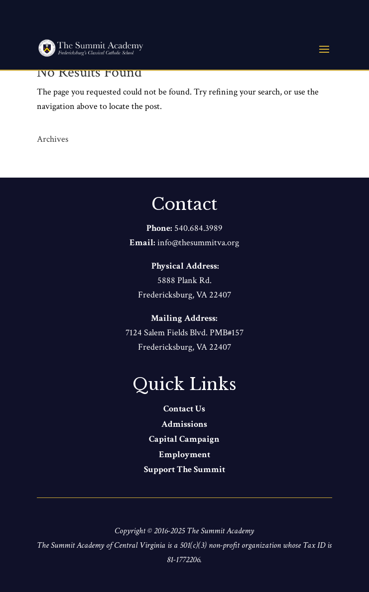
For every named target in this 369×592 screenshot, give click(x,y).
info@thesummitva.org (198, 242)
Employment (184, 454)
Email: (143, 242)
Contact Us (184, 408)
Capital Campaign (184, 439)
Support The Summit (184, 469)
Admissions (184, 424)
